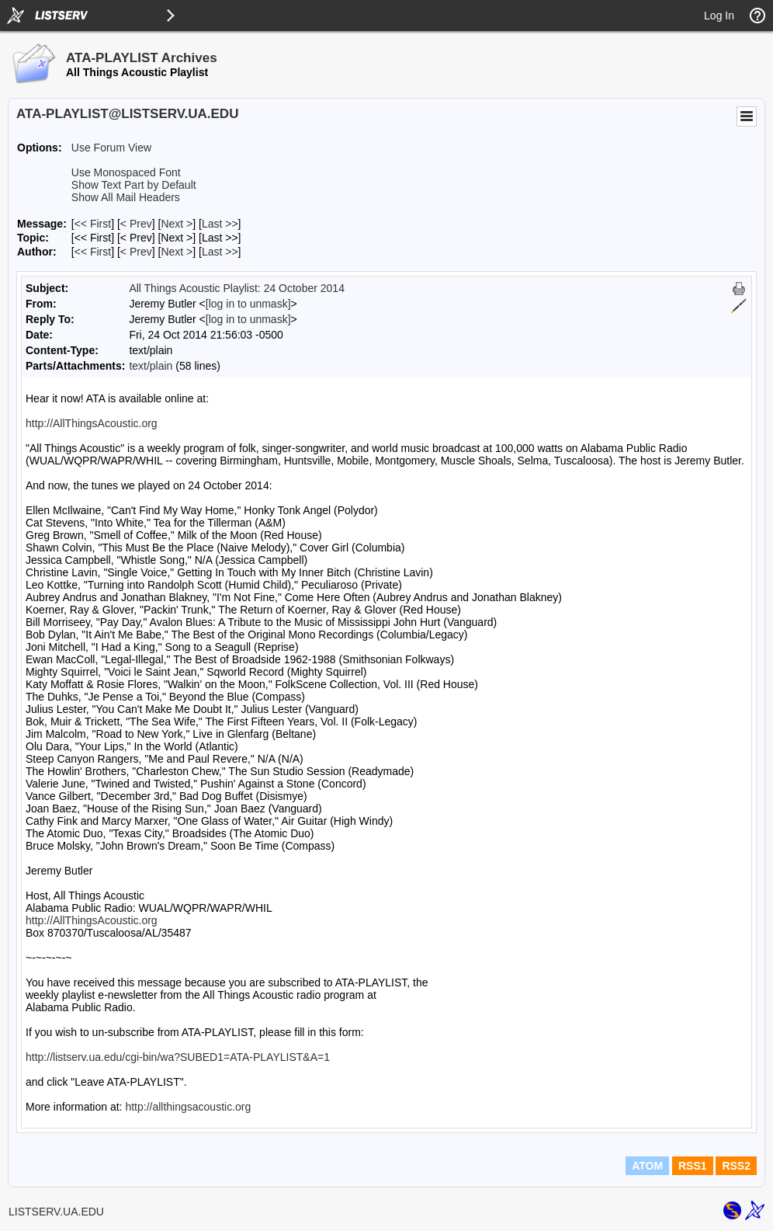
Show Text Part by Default (133, 185)
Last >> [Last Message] (220, 223)
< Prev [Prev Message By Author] (136, 251)
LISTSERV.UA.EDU (56, 1211)
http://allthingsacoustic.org (188, 1107)
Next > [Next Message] (176, 223)
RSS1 (692, 1166)
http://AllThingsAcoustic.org (92, 423)
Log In (719, 15)
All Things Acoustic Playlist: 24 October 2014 (237, 288)
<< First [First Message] (93, 223)
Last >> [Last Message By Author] (220, 251)
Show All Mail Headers (125, 197)
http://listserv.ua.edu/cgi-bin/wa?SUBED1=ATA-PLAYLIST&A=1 (178, 1057)
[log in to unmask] (248, 303)
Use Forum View (111, 147)
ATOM (647, 1166)
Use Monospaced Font (126, 172)
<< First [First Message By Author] (93, 251)
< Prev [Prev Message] (136, 223)
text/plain (150, 366)
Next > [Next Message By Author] (176, 251)
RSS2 (736, 1166)
